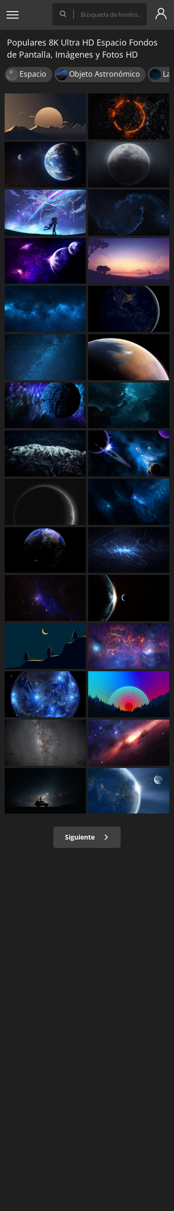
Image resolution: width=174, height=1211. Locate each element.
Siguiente (87, 837)
